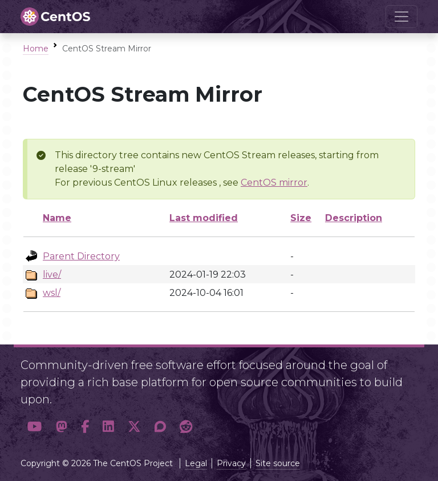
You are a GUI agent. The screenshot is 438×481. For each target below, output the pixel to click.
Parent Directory (81, 256)
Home (35, 48)
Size (300, 218)
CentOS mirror (274, 182)
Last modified (203, 218)
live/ (52, 274)
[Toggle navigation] (401, 16)
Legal (196, 463)
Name (57, 218)
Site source (278, 463)
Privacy (231, 463)
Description (353, 218)
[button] (35, 427)
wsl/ (51, 292)
